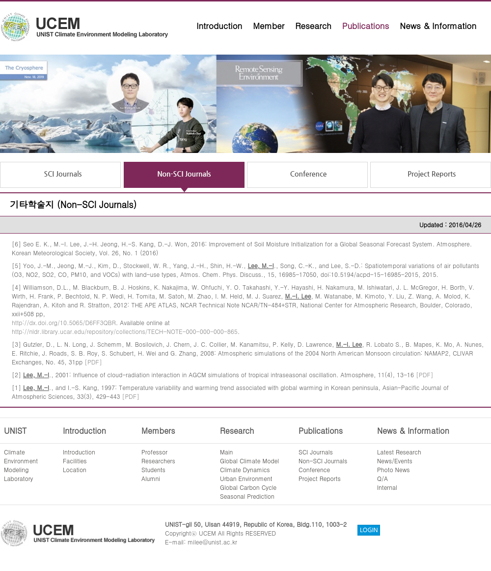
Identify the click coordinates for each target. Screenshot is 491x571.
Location (74, 469)
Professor (154, 452)
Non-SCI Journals (323, 460)
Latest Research (399, 452)
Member (268, 25)
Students (153, 469)
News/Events (394, 460)
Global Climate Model (249, 460)
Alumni (150, 478)
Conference (314, 469)
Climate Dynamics (245, 469)
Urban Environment (246, 478)
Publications (365, 25)
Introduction (219, 25)
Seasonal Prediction (247, 496)
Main (226, 452)
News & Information (438, 25)
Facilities (75, 460)
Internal (387, 487)
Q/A (382, 478)
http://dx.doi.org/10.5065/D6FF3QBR (64, 322)
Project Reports (320, 478)
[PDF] (93, 362)
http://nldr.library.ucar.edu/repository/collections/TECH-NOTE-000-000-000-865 (125, 331)
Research (313, 25)
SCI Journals (316, 452)
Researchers (158, 460)
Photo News (393, 469)
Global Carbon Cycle (248, 487)
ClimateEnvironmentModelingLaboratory (21, 465)
